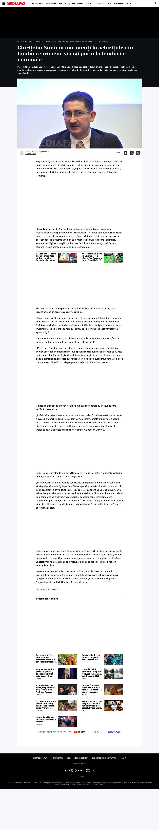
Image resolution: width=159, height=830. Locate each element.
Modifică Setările (79, 764)
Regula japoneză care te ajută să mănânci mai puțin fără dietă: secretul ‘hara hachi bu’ (92, 704)
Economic (51, 3)
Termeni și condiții (81, 758)
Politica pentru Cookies (60, 758)
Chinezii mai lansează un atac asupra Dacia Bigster (46, 719)
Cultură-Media (116, 3)
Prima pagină (22, 41)
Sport (129, 3)
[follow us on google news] (44, 732)
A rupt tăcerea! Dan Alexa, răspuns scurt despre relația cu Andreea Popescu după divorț (45, 688)
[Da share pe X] (132, 153)
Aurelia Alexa (30, 154)
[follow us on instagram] (97, 732)
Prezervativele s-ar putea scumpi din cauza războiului (91, 657)
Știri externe (76, 3)
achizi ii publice (43, 589)
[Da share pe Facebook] (125, 153)
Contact (122, 758)
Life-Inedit (100, 3)
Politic (63, 3)
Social (88, 3)
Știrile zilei (37, 3)
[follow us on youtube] (79, 732)
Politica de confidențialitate (104, 758)
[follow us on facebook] (114, 732)
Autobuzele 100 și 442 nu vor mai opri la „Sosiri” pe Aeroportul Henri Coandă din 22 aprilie (92, 257)
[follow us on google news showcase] (62, 732)
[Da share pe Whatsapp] (138, 153)
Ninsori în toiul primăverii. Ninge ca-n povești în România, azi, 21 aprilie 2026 (92, 672)
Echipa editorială (40, 758)
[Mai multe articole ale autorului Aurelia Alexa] (21, 152)
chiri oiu (55, 589)
